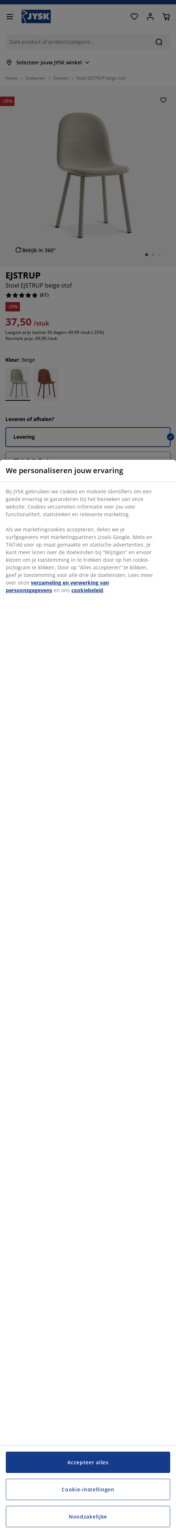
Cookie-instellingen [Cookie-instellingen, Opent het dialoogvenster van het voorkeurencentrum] (88, 1489)
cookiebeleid (87, 590)
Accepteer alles (88, 1462)
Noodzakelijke (88, 1516)
